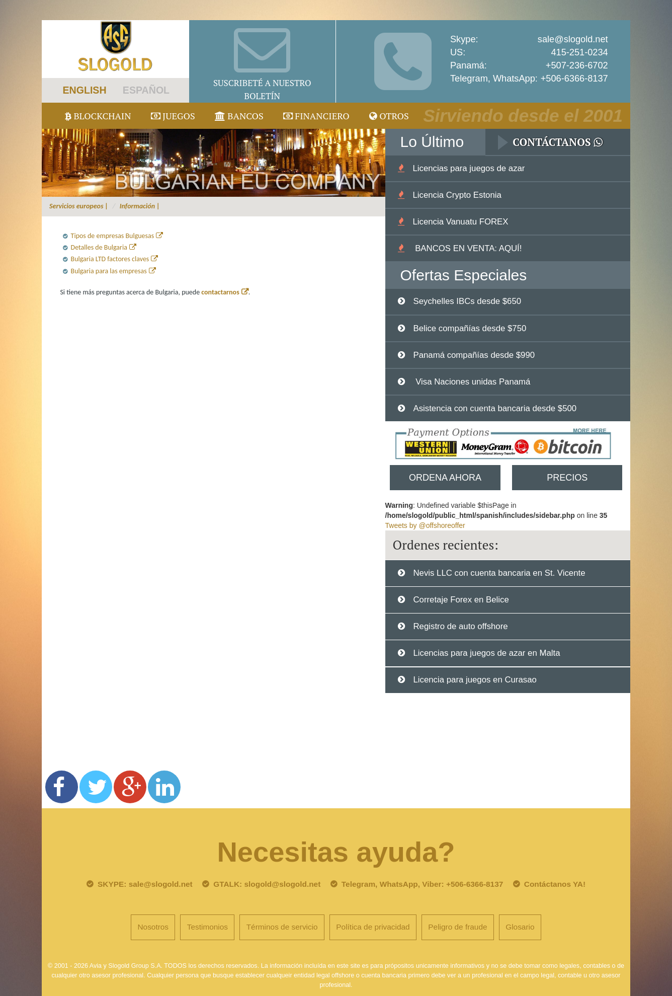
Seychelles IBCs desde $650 (467, 301)
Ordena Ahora (445, 478)
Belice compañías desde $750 (469, 328)
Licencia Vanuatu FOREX (460, 221)
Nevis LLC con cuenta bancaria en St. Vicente (499, 573)
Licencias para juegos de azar (468, 168)
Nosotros (153, 927)
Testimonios (207, 927)
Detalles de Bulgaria (99, 247)
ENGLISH (84, 90)
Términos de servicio (282, 927)
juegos (173, 116)
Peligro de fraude (457, 927)
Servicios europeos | (78, 206)
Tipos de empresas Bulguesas (112, 236)
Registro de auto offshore (460, 626)
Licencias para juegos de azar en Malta (486, 653)
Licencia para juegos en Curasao (474, 679)
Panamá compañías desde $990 (474, 355)
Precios (567, 478)
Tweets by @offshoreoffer (425, 525)
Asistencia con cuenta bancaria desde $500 (494, 408)
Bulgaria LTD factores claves (110, 259)
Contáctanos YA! (554, 884)
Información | (140, 206)
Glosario (520, 927)
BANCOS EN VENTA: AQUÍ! (467, 248)
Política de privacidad (372, 927)
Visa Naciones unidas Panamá (471, 382)
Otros (389, 116)
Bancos (239, 116)
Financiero (316, 116)
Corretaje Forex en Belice (461, 599)
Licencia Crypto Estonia (456, 195)
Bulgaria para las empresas (109, 271)
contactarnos (220, 292)
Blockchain (98, 116)
